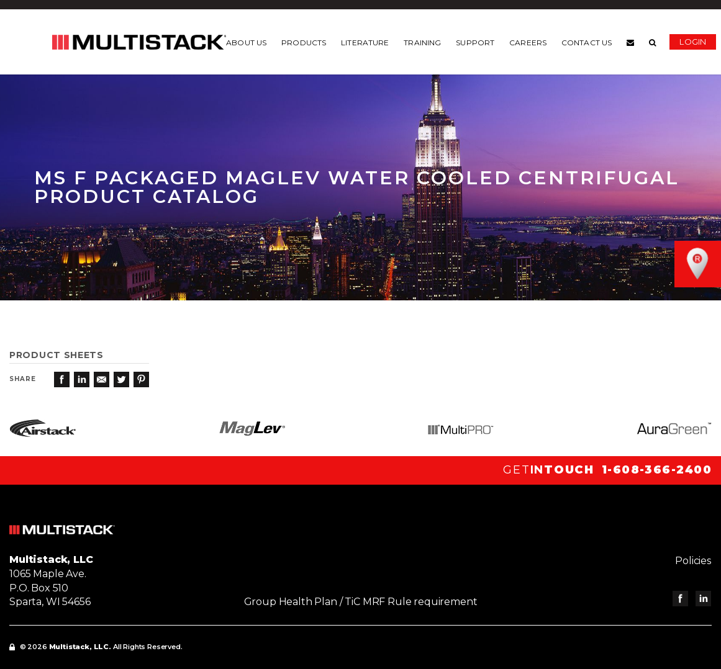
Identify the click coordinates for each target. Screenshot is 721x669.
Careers (531, 43)
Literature (367, 43)
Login (695, 42)
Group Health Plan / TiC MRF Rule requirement (361, 602)
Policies (694, 561)
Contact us (589, 43)
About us (249, 43)
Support (478, 43)
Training (425, 43)
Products (306, 43)
